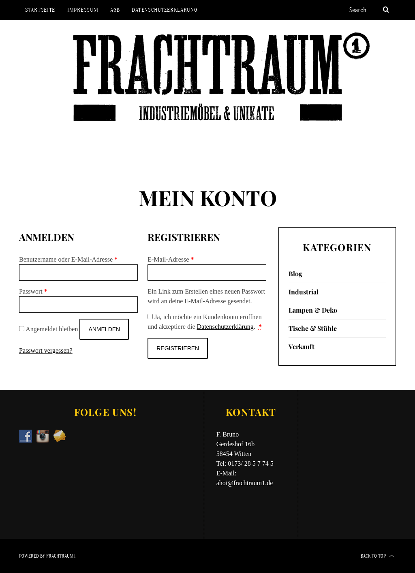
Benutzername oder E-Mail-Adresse (68, 259)
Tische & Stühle (313, 328)
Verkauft (301, 346)
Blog (295, 273)
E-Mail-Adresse (171, 259)
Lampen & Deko (313, 310)
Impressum (82, 9)
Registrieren (177, 348)
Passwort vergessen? (46, 350)
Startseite (40, 9)
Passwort (33, 291)
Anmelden (104, 329)
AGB (115, 9)
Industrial (304, 292)
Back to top (377, 556)
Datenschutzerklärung (164, 9)
